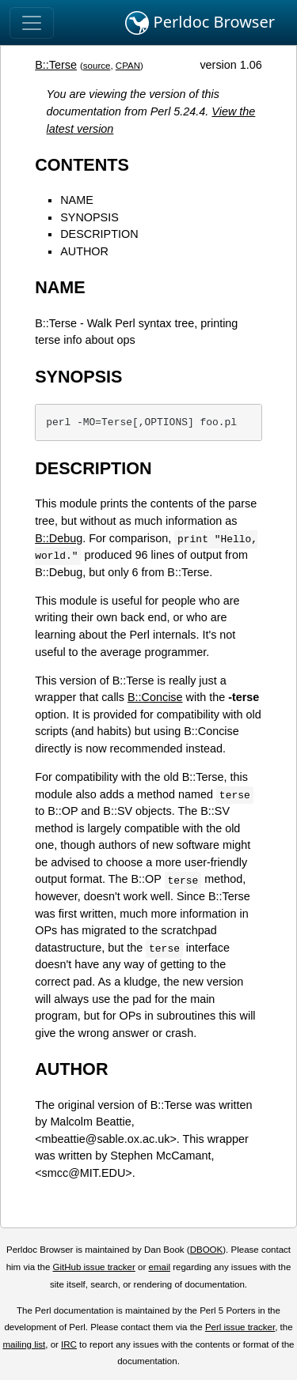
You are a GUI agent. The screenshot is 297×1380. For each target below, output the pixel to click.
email (159, 1267)
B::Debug (58, 538)
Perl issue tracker (240, 1327)
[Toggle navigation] (32, 23)
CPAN (128, 65)
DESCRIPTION (99, 234)
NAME (76, 200)
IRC (69, 1344)
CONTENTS (82, 165)
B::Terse (56, 64)
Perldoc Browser (200, 23)
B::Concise (155, 697)
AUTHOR (84, 251)
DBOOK (206, 1249)
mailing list (23, 1344)
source (97, 65)
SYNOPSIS (89, 217)
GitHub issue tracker (94, 1267)
